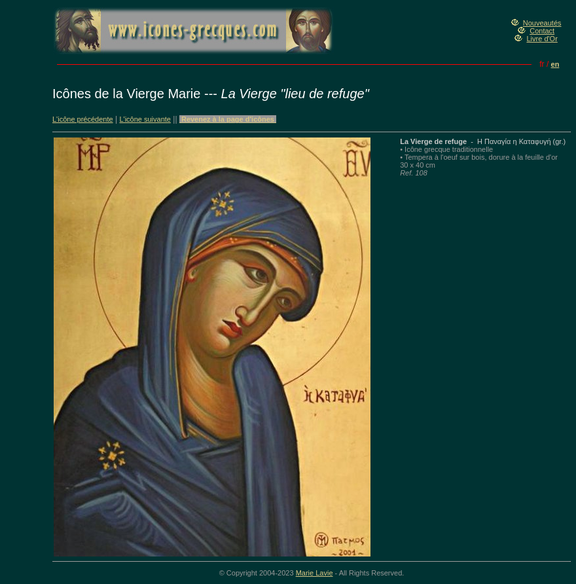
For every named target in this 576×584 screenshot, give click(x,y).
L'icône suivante (145, 119)
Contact (542, 31)
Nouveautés (542, 23)
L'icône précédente (82, 119)
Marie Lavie (314, 573)
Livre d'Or (541, 39)
